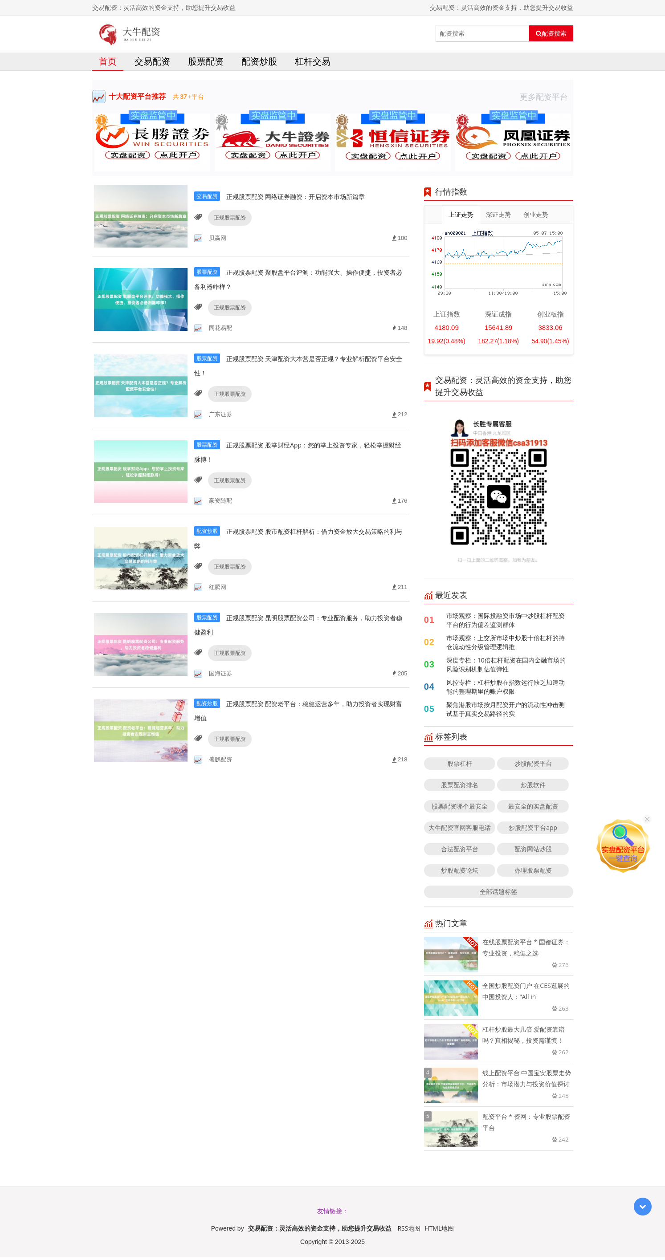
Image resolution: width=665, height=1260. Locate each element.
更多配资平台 (546, 99)
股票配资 (206, 64)
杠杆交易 (312, 64)
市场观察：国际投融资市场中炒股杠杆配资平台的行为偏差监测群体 (505, 622)
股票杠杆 (459, 766)
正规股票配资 (228, 230)
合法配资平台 (459, 851)
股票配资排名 (459, 787)
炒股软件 (533, 787)
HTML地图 (439, 1231)
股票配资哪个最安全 (460, 809)
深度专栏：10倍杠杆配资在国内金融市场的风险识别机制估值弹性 (506, 667)
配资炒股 (259, 64)
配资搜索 (551, 33)
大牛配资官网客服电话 (459, 830)
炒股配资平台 (533, 766)
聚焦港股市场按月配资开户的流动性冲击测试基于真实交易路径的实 (505, 711)
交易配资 (152, 64)
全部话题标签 (498, 894)
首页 (108, 64)
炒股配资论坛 (459, 873)
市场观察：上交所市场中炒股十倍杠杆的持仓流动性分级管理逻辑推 (505, 645)
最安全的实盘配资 (533, 809)
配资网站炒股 (533, 851)
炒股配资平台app (533, 830)
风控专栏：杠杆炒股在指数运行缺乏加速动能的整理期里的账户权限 (505, 689)
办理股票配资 (533, 873)
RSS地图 (408, 1231)
